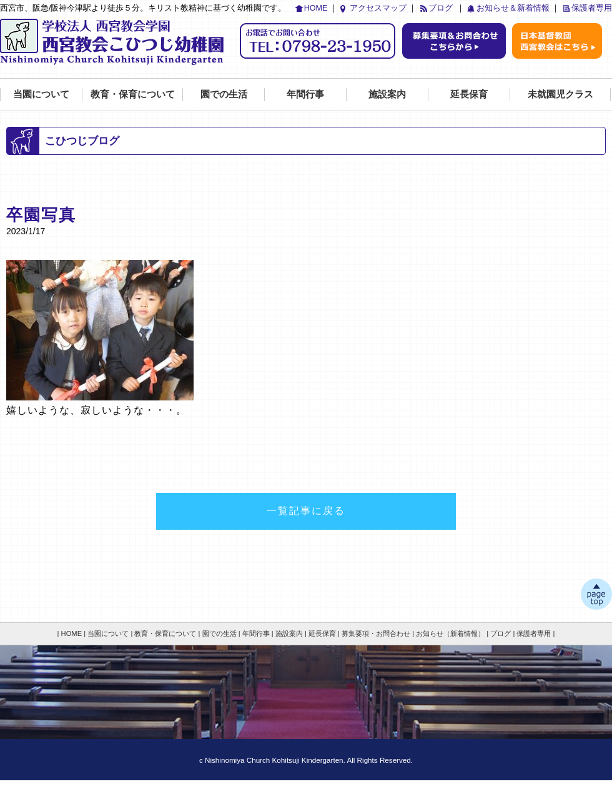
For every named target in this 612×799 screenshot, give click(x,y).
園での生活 (223, 94)
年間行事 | (258, 633)
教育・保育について (133, 94)
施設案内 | (291, 633)
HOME (316, 8)
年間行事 (305, 94)
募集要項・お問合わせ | (378, 633)
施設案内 (387, 94)
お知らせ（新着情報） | (452, 633)
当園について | (109, 633)
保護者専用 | (535, 633)
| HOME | (71, 633)
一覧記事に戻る (306, 510)
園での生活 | (221, 633)
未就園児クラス (560, 94)
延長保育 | (324, 633)
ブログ (440, 8)
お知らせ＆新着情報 (513, 8)
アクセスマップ (378, 8)
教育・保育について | (167, 633)
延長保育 (469, 94)
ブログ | (502, 633)
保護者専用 (591, 8)
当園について (41, 94)
